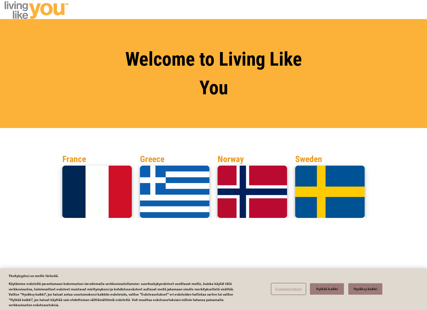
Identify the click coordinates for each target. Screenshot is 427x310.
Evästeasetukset (288, 290)
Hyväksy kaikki (365, 290)
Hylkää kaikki (327, 290)
